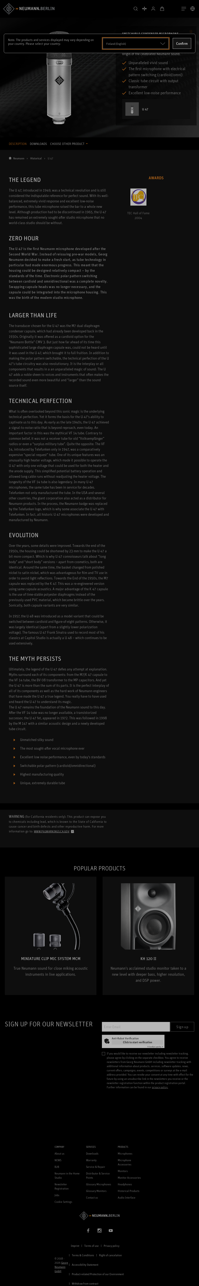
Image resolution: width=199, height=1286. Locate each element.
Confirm (182, 43)
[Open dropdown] (136, 43)
